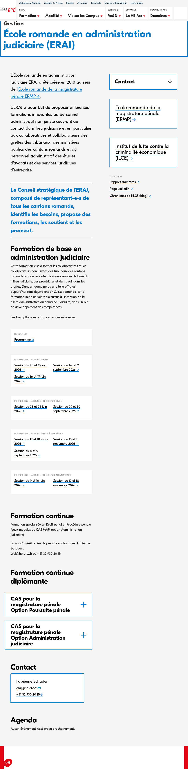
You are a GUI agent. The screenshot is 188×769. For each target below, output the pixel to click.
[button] (29, 15)
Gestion (24, 31)
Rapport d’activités (123, 201)
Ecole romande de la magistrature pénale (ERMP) (137, 133)
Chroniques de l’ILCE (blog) (129, 215)
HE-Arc (10, 31)
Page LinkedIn (120, 208)
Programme (23, 359)
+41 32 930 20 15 (28, 714)
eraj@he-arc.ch (27, 707)
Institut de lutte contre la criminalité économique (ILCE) (142, 171)
